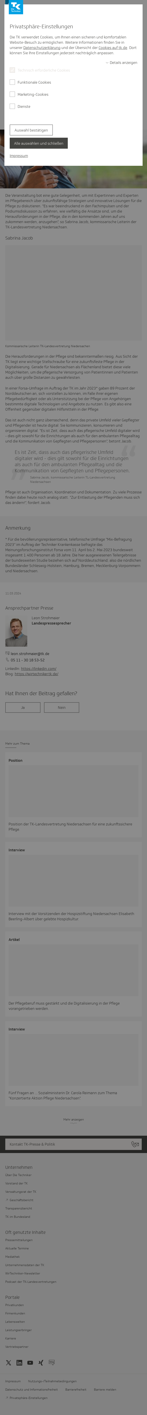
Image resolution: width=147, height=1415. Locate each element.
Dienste (24, 106)
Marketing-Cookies (33, 94)
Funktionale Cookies (34, 82)
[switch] (121, 62)
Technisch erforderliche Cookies (44, 70)
